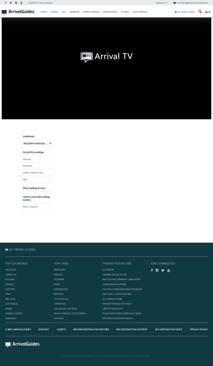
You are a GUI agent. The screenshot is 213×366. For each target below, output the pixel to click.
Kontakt (43, 329)
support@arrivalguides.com (190, 3)
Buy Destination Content (132, 329)
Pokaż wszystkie (30, 206)
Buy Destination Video (168, 329)
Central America (91, 12)
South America (140, 12)
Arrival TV (161, 3)
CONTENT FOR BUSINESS (40, 3)
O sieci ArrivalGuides (18, 329)
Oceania (125, 12)
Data (25, 179)
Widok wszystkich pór (33, 172)
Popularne (27, 166)
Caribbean (74, 12)
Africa (44, 12)
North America (110, 12)
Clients (61, 329)
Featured (27, 159)
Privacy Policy (199, 329)
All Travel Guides (185, 12)
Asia (64, 12)
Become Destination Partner (91, 329)
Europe (54, 12)
